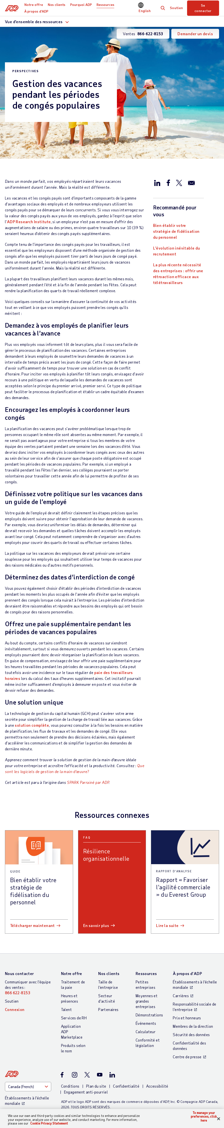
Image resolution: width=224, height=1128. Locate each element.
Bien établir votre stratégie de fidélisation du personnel (176, 231)
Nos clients (56, 4)
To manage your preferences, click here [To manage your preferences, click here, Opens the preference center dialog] (204, 1116)
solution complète (32, 725)
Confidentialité (126, 1086)
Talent (66, 1009)
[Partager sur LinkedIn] (157, 182)
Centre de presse (187, 1056)
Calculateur (146, 1031)
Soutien (176, 8)
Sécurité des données (191, 1034)
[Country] (28, 1086)
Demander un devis (195, 33)
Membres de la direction (193, 1026)
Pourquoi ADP (81, 4)
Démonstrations (149, 1014)
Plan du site (96, 1086)
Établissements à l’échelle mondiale (195, 984)
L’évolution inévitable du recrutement (176, 251)
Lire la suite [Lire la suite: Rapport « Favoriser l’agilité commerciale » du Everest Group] (167, 925)
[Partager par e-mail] (191, 182)
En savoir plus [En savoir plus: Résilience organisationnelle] (96, 925)
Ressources (105, 4)
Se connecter (203, 8)
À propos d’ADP (36, 11)
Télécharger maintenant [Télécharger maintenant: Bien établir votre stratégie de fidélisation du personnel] (32, 925)
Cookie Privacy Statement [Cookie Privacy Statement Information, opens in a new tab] (49, 1123)
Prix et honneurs (187, 1017)
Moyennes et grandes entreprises (147, 1001)
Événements (146, 1023)
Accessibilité (157, 1086)
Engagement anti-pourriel (86, 1092)
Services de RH (74, 1017)
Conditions (70, 1086)
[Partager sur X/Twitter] (179, 182)
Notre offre (33, 4)
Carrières (181, 995)
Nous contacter (19, 973)
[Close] (218, 1118)
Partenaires (108, 1009)
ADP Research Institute (29, 221)
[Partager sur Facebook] (168, 182)
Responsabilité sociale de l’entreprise (194, 1007)
